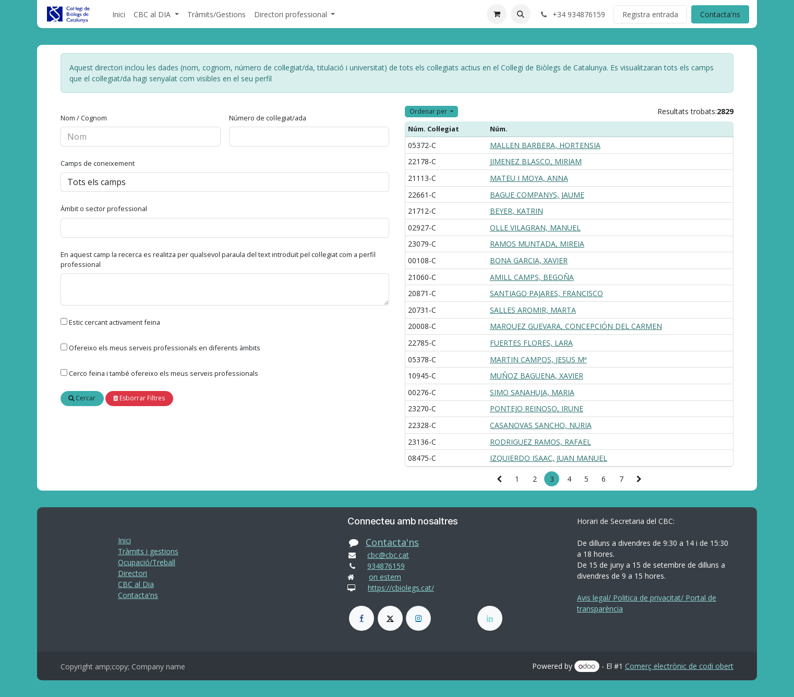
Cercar (81, 398)
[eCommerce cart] (497, 14)
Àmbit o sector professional (104, 208)
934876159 (386, 566)
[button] (521, 14)
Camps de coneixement (98, 163)
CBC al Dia (136, 584)
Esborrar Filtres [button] (139, 398)
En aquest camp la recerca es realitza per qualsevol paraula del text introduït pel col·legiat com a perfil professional (218, 259)
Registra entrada (650, 14)
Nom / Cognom (84, 118)
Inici (124, 540)
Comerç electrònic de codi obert (679, 666)
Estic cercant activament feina (114, 322)
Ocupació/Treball (146, 562)
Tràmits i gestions (148, 551)
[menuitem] (118, 14)
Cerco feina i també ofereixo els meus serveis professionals (163, 373)
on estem (385, 577)
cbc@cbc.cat (388, 555)
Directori (132, 573)
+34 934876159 (572, 14)
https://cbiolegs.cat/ (401, 588)
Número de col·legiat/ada (267, 118)
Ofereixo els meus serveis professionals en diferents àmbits (164, 347)
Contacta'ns (720, 14)
